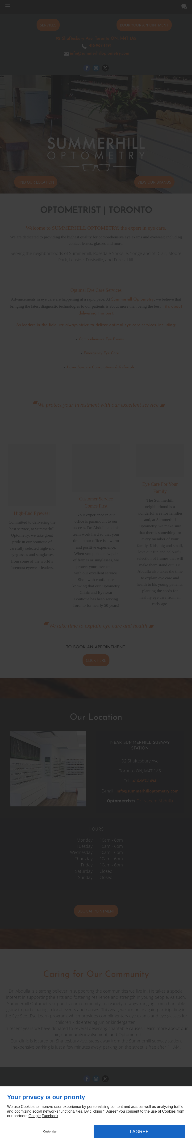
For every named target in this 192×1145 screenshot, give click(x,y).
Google (35, 1116)
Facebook (50, 1116)
